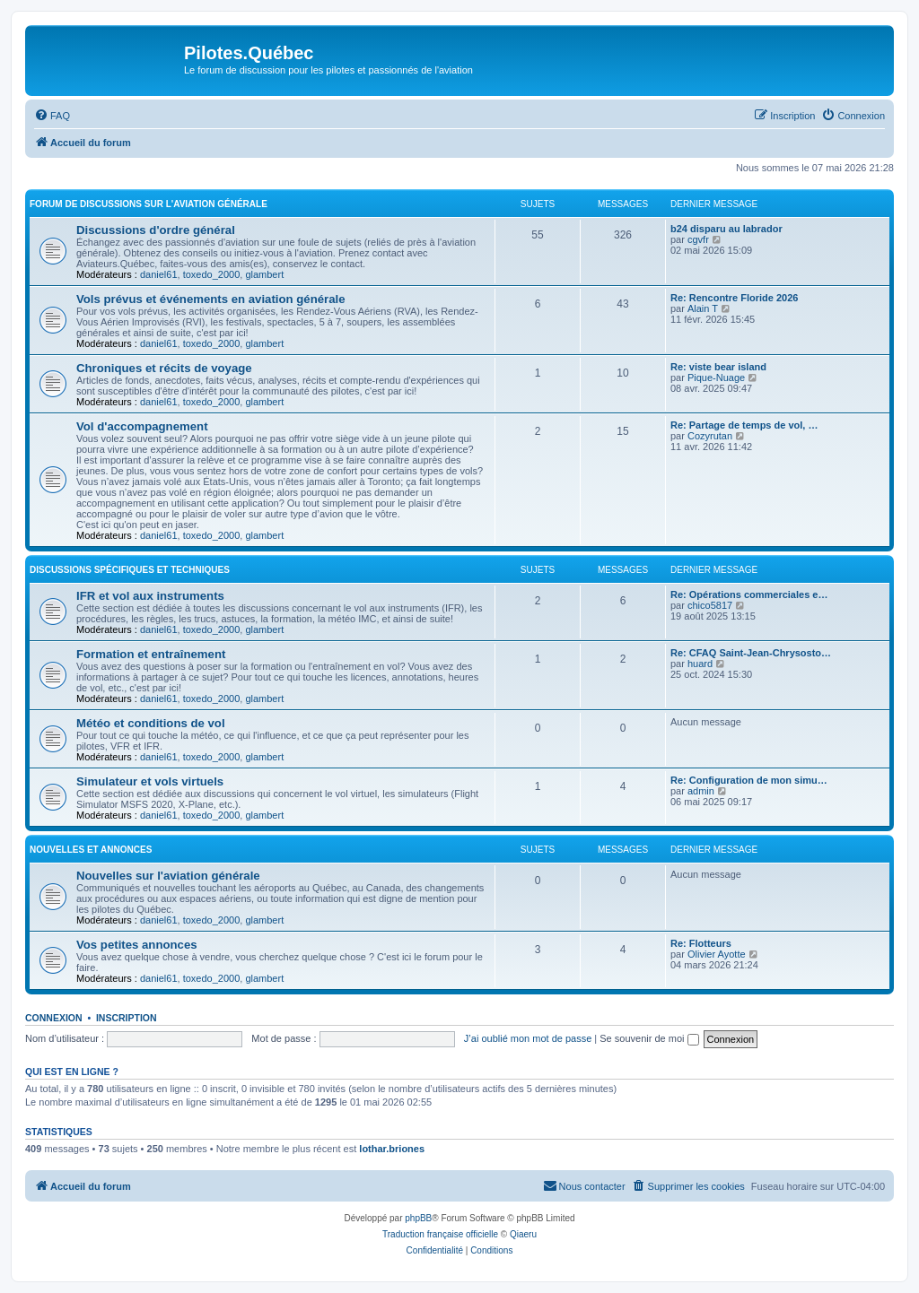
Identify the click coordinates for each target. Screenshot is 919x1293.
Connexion (54, 1017)
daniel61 (159, 274)
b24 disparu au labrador (726, 228)
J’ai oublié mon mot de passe (527, 1038)
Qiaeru (523, 1234)
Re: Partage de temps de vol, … (744, 425)
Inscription (126, 1017)
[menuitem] (52, 115)
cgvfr (698, 239)
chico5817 (709, 605)
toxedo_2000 (212, 274)
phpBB (418, 1218)
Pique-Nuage (716, 377)
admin (700, 790)
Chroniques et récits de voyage (164, 368)
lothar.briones (391, 1148)
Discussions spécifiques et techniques (130, 570)
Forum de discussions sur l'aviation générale (148, 204)
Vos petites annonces (136, 944)
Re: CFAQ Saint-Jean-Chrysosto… (750, 652)
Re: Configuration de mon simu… (748, 780)
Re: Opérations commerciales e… (748, 594)
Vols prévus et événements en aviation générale (211, 299)
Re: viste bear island (718, 366)
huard (700, 663)
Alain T (702, 308)
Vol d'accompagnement (142, 426)
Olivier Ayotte (716, 954)
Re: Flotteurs (700, 943)
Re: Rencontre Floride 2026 (734, 297)
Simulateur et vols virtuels (149, 781)
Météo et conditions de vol (150, 723)
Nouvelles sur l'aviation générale (168, 875)
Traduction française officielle (440, 1234)
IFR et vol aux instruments (150, 596)
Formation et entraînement (150, 654)
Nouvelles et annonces (91, 850)
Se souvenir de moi (649, 1038)
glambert (264, 274)
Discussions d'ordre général (155, 230)
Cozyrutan (709, 435)
